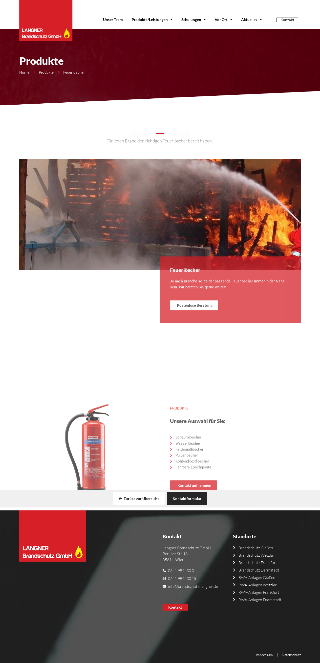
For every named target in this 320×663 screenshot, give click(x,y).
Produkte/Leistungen (152, 19)
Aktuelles (251, 19)
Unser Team (113, 19)
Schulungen (193, 19)
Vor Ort (223, 19)
